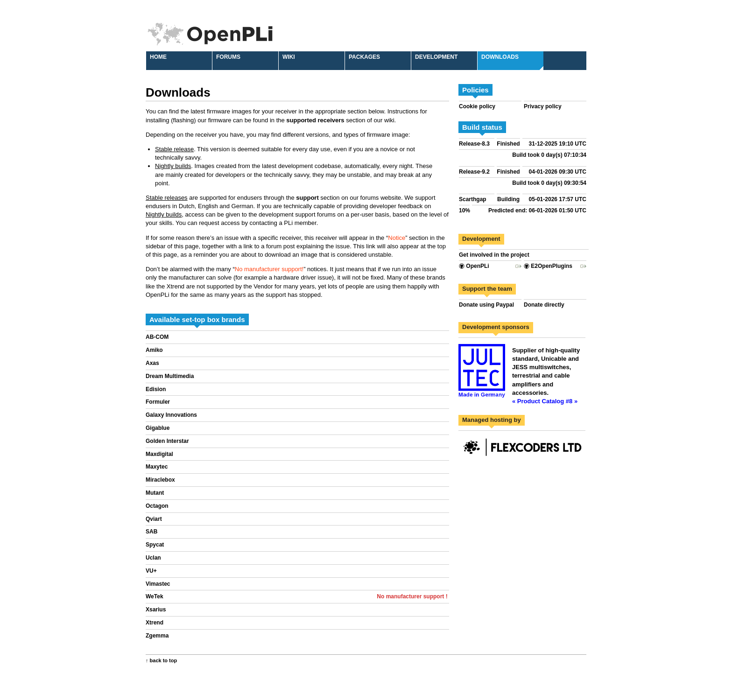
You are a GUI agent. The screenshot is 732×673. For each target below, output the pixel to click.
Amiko (154, 350)
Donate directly (544, 304)
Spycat (155, 544)
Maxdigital (159, 454)
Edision (156, 389)
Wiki (288, 57)
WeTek (154, 596)
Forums (228, 57)
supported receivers (315, 120)
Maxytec (157, 466)
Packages (364, 57)
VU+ (151, 571)
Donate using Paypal (486, 304)
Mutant (155, 493)
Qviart (154, 519)
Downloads (500, 57)
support (307, 197)
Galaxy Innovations (171, 415)
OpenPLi (474, 266)
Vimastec (158, 584)
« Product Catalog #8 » (544, 401)
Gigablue (157, 428)
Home (158, 57)
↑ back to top (161, 660)
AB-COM (157, 337)
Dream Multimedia (170, 376)
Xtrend (154, 622)
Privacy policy (543, 106)
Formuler (158, 402)
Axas (152, 363)
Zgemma (157, 635)
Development (436, 57)
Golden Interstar (167, 441)
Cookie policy (477, 106)
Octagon (157, 506)
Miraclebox (160, 480)
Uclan (153, 557)
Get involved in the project (494, 255)
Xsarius (156, 609)
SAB (151, 531)
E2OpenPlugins (548, 266)
